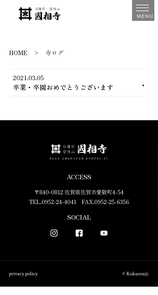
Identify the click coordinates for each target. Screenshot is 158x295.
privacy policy (23, 282)
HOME (18, 52)
